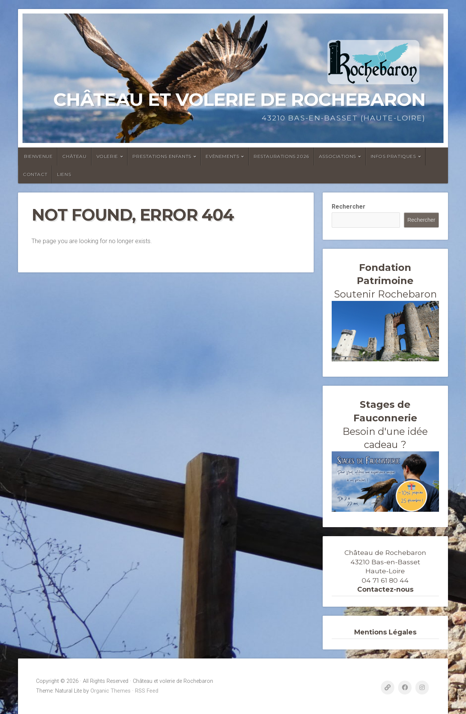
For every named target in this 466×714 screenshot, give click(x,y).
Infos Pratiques (393, 156)
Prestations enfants (161, 156)
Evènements (222, 156)
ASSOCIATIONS (337, 156)
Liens (64, 174)
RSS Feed (146, 691)
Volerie (107, 156)
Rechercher (348, 206)
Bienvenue (38, 156)
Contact (35, 174)
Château (74, 156)
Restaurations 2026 (281, 156)
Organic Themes (110, 691)
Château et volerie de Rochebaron (239, 99)
